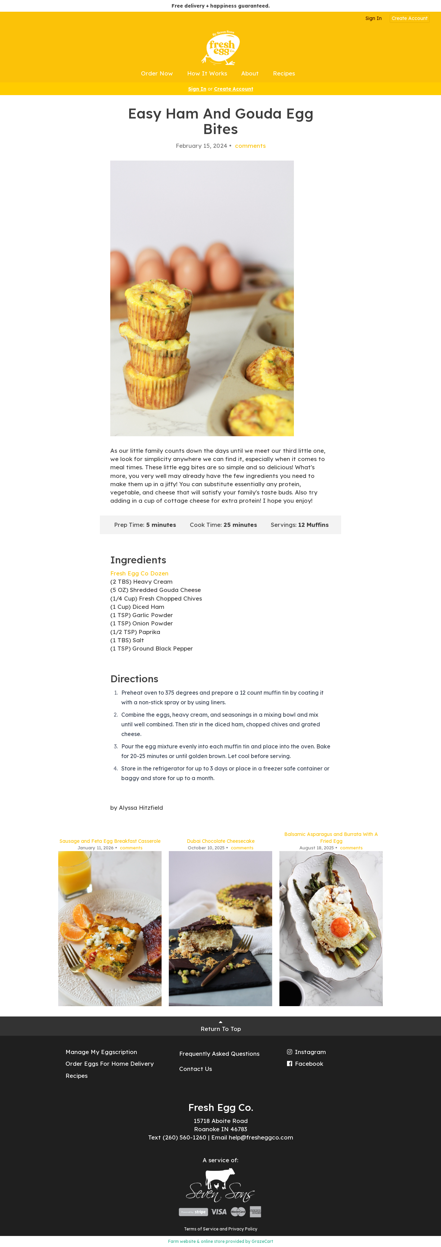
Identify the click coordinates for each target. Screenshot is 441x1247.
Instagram (306, 1051)
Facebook (304, 1063)
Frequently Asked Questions (219, 1053)
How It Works (207, 73)
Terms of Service (201, 1228)
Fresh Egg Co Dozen (139, 573)
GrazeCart (262, 1241)
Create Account (410, 18)
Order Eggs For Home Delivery (109, 1063)
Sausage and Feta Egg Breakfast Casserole (110, 841)
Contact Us (195, 1068)
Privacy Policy (242, 1228)
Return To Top (221, 1025)
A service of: (220, 1160)
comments (249, 145)
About (250, 73)
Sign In (374, 18)
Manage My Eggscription (101, 1051)
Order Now (157, 73)
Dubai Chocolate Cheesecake (221, 841)
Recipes (284, 73)
